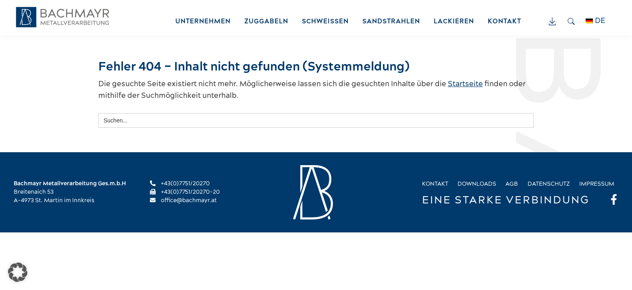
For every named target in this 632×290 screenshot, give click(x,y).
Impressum (596, 184)
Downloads (476, 184)
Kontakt (435, 184)
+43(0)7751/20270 (180, 184)
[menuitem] (600, 21)
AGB (511, 184)
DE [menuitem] (600, 21)
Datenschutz (549, 184)
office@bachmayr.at (183, 201)
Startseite (465, 84)
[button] (17, 272)
